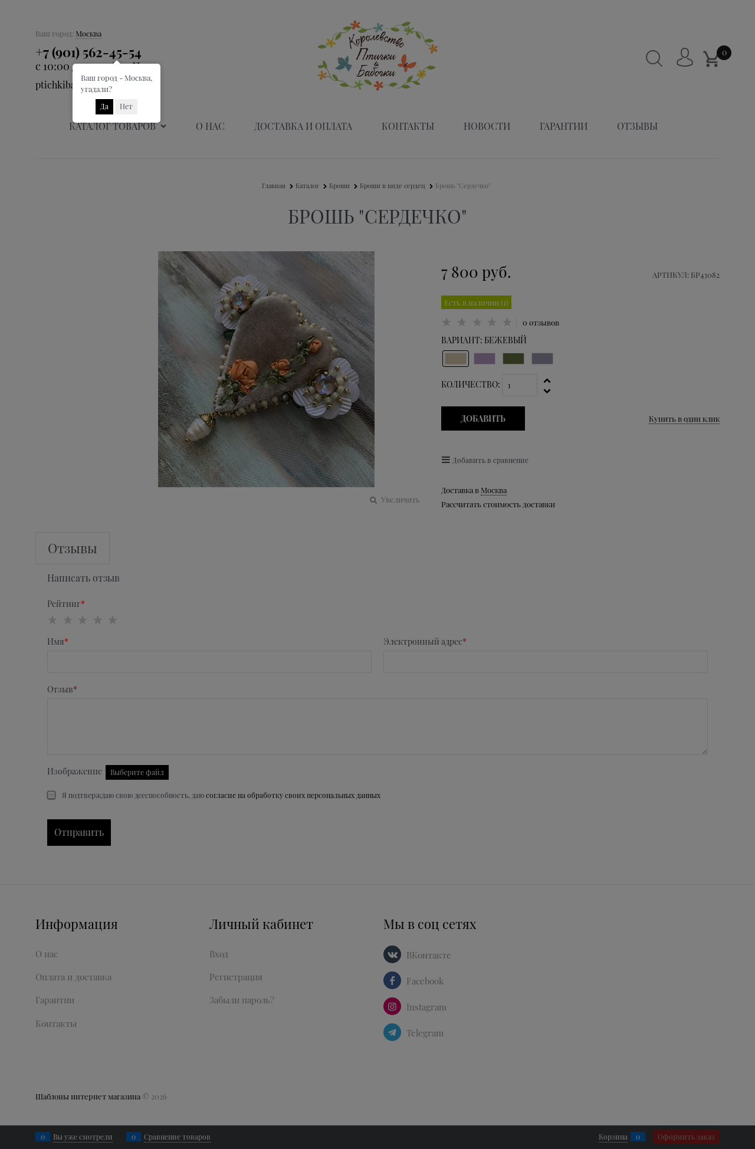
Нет (126, 106)
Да (104, 106)
